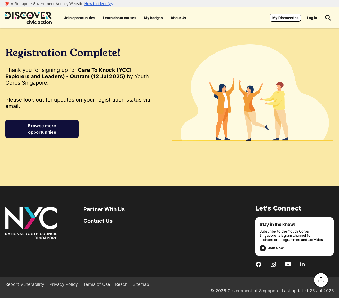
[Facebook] (258, 264)
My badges (153, 18)
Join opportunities (79, 18)
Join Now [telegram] (272, 248)
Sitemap (141, 284)
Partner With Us (104, 209)
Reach (121, 284)
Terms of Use (96, 284)
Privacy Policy (64, 284)
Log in (312, 18)
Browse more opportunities (42, 129)
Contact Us (98, 221)
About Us (178, 18)
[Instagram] (273, 264)
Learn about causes (119, 18)
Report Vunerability (24, 284)
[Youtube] (288, 264)
